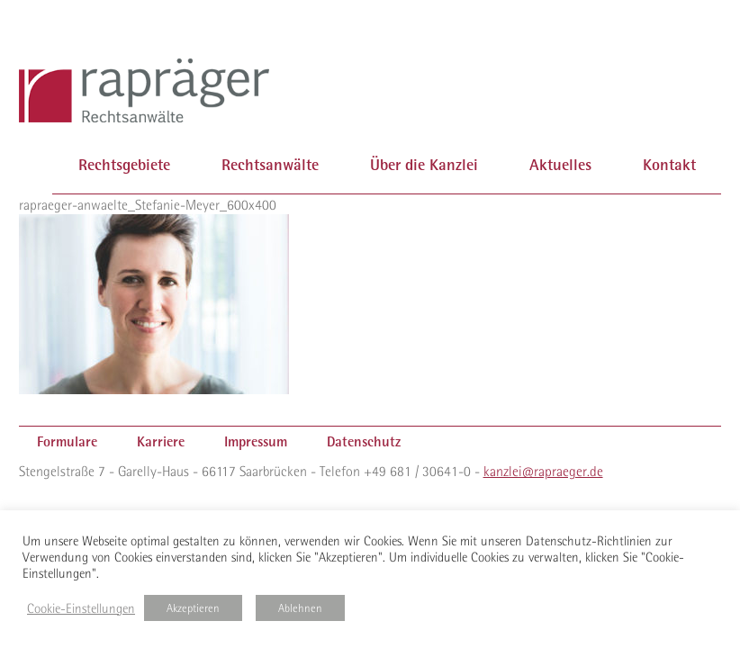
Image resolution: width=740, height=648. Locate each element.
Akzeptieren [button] (193, 608)
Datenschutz (364, 441)
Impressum (255, 441)
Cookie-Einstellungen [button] (81, 608)
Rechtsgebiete (124, 164)
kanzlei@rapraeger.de (543, 471)
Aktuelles (560, 164)
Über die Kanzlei (424, 164)
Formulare (67, 441)
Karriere (161, 441)
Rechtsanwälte (270, 164)
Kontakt (669, 164)
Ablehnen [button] (300, 608)
